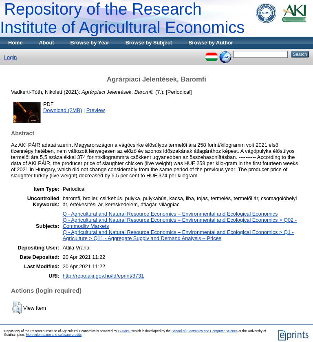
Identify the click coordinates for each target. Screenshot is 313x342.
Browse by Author (210, 43)
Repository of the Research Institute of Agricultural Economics (122, 18)
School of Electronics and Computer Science (205, 331)
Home (15, 43)
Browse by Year (90, 43)
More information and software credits (54, 335)
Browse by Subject (149, 43)
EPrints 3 (124, 331)
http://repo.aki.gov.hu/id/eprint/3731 (103, 276)
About (46, 43)
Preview (95, 110)
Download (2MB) (62, 110)
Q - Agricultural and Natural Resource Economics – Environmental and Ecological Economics (170, 214)
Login (10, 57)
